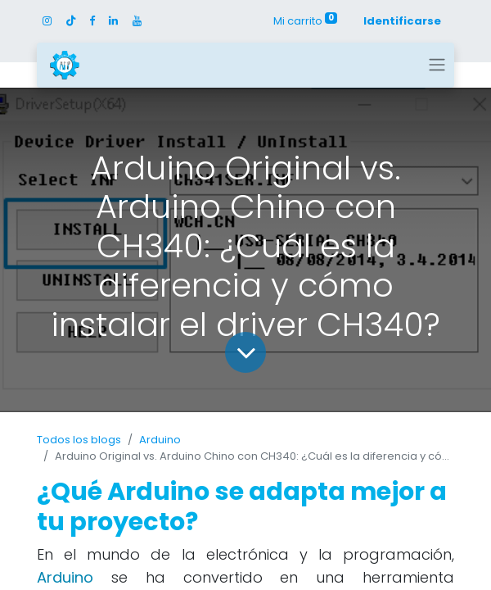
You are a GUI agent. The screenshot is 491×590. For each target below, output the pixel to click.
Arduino (160, 439)
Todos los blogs (79, 439)
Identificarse (402, 21)
